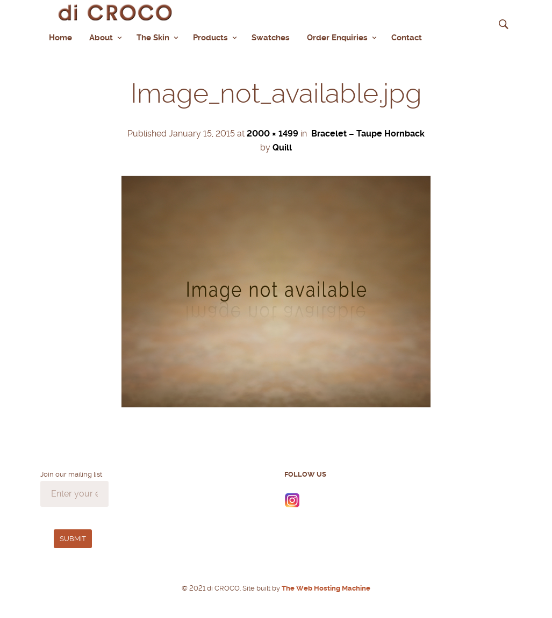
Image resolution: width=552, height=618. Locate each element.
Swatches (271, 37)
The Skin (153, 37)
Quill (282, 147)
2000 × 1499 (272, 133)
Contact (406, 37)
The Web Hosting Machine (325, 588)
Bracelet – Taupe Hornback (368, 133)
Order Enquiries (337, 37)
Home (60, 37)
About (101, 37)
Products (210, 37)
